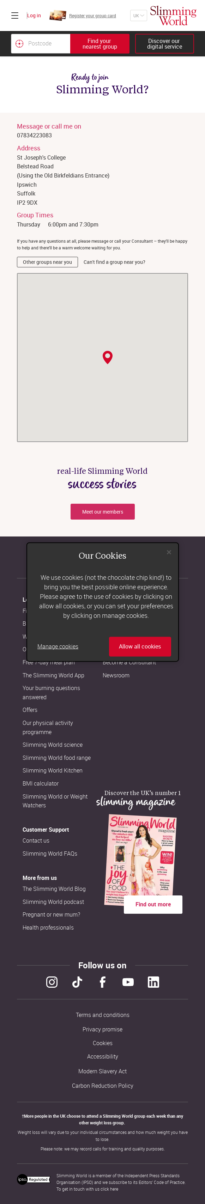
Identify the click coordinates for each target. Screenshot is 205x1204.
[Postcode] (40, 44)
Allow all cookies (140, 646)
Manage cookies (57, 646)
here (114, 1189)
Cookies (103, 1043)
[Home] (173, 15)
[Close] (169, 552)
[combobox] (70, 44)
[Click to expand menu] (14, 15)
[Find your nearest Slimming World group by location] (19, 44)
